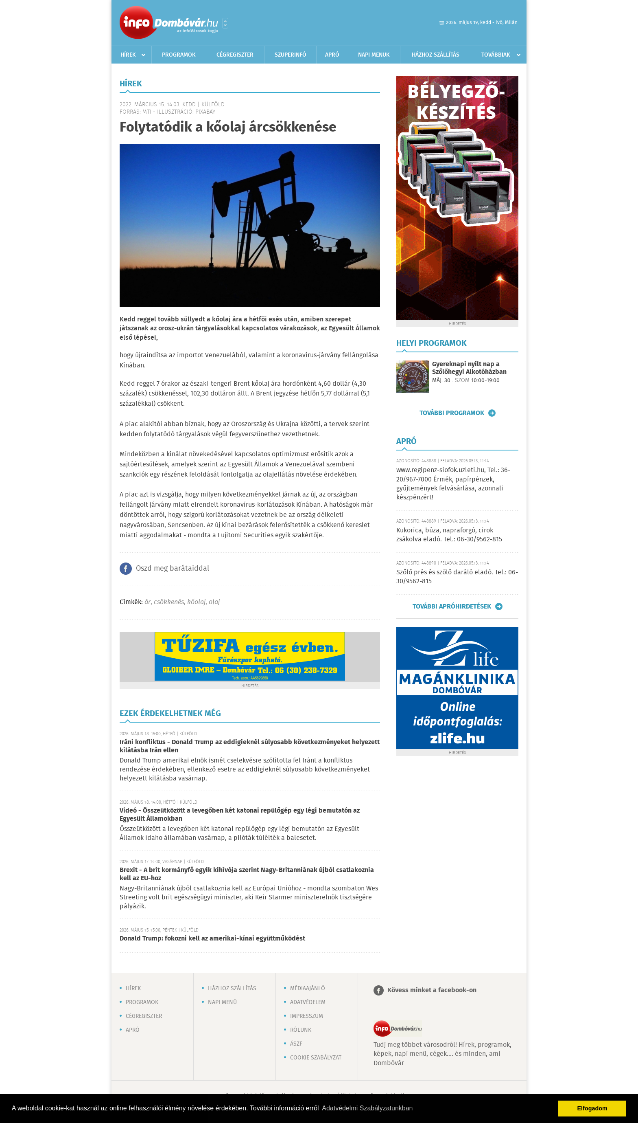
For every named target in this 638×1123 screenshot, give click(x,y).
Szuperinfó (290, 55)
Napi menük (374, 55)
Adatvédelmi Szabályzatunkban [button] (367, 1108)
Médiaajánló (307, 988)
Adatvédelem (308, 1002)
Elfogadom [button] (592, 1108)
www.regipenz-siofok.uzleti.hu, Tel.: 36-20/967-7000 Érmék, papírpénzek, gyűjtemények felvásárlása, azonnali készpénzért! (453, 484)
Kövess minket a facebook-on (431, 990)
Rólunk (300, 1030)
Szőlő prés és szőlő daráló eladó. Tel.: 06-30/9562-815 (457, 577)
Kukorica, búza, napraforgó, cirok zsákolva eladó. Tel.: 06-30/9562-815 (449, 535)
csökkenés (169, 602)
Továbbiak (495, 55)
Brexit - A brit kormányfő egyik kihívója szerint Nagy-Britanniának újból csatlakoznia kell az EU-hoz (247, 874)
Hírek (128, 55)
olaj (214, 602)
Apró (332, 55)
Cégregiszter (234, 55)
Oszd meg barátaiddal (172, 568)
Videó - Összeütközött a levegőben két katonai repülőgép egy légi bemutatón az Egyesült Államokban (240, 815)
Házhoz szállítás (435, 55)
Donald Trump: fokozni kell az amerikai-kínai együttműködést (212, 939)
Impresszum (306, 1016)
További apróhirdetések (452, 606)
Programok (179, 55)
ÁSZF (296, 1043)
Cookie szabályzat (315, 1057)
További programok (452, 413)
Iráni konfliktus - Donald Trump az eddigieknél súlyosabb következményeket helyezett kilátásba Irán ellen (250, 746)
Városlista (225, 23)
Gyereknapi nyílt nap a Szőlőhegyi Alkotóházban (469, 368)
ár (147, 602)
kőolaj (196, 602)
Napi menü (222, 1002)
